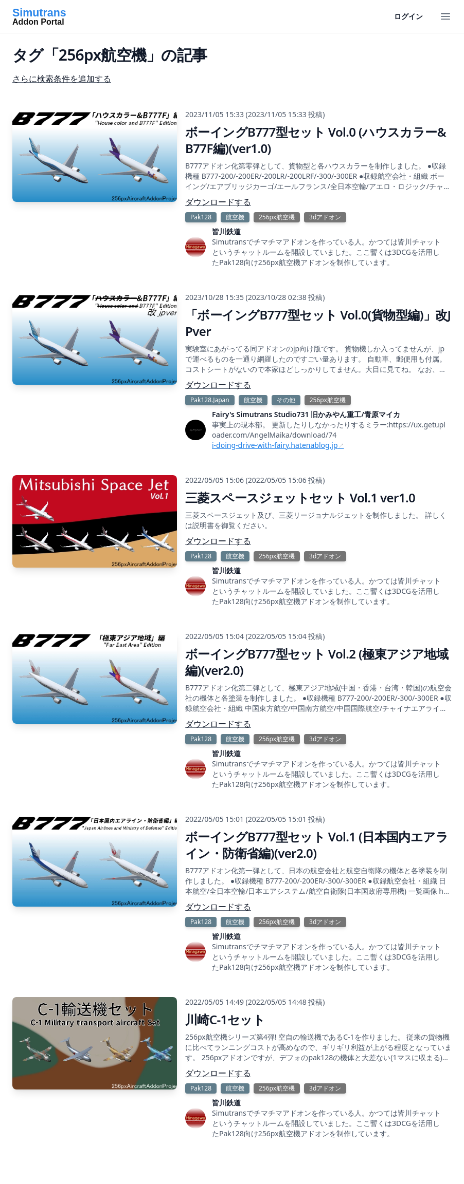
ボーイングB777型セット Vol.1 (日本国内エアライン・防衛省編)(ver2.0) (316, 844)
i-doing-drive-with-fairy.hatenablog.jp (275, 445)
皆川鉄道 (226, 231)
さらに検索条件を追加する (61, 78)
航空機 (235, 217)
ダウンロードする (218, 202)
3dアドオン (325, 217)
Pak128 (200, 217)
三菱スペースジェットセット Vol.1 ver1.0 (300, 497)
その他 (286, 400)
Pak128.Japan (209, 400)
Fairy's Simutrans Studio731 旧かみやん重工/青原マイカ (306, 414)
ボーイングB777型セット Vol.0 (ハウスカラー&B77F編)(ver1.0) (315, 140)
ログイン (408, 16)
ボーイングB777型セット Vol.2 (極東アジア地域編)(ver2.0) (316, 662)
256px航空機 (277, 217)
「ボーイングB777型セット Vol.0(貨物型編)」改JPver (318, 323)
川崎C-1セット (225, 1019)
